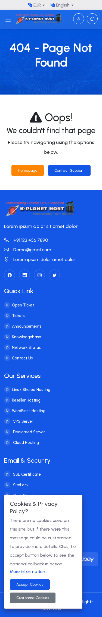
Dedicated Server (28, 432)
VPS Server (22, 421)
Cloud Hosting (25, 442)
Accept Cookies (29, 584)
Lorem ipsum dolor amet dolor (39, 259)
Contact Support (69, 170)
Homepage (28, 170)
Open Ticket (23, 304)
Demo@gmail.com (27, 249)
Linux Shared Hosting (31, 389)
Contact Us (22, 357)
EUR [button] (34, 5)
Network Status (26, 347)
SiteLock (20, 485)
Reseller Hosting (26, 400)
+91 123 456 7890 (26, 240)
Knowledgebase (26, 336)
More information (27, 571)
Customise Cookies (32, 598)
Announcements (27, 326)
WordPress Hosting (28, 410)
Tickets (18, 315)
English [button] (60, 5)
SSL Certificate (26, 474)
